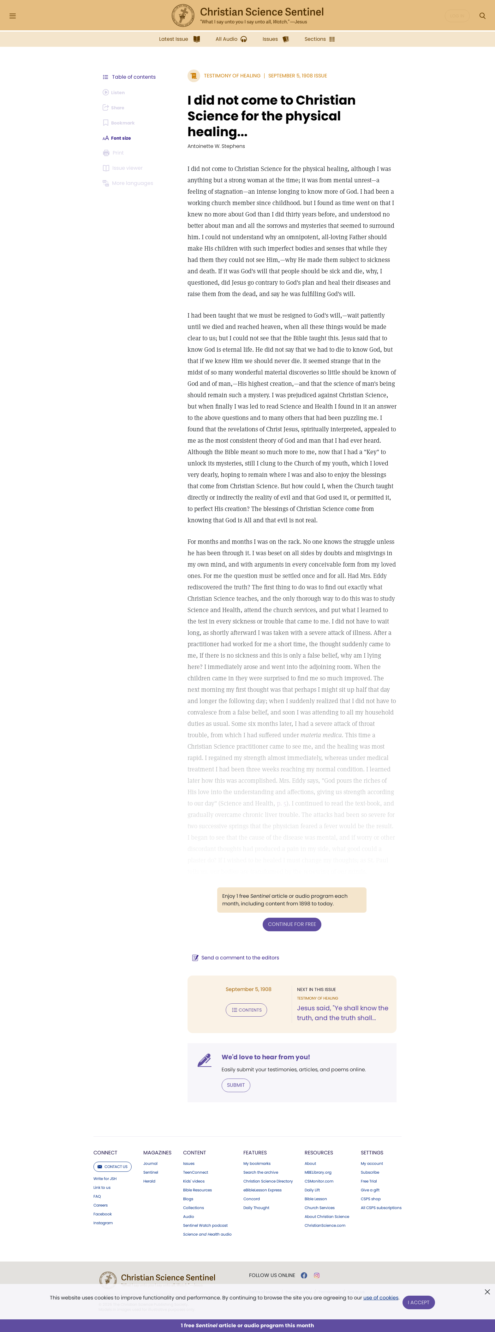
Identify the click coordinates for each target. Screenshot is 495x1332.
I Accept (420, 1302)
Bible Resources (197, 1128)
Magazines (157, 1090)
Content (194, 1090)
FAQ (97, 1134)
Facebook (102, 1152)
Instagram (103, 1161)
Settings (372, 1090)
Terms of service (264, 1229)
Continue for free (284, 862)
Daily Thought (256, 1145)
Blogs (188, 1137)
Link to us (101, 1125)
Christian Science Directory (268, 1119)
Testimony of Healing (217, 75)
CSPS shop (371, 1137)
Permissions (330, 1229)
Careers (100, 1143)
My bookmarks (257, 1101)
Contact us (113, 1104)
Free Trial (369, 1119)
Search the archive (260, 1110)
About (310, 1101)
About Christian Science (327, 1154)
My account (372, 1101)
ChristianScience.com (325, 1163)
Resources (319, 1090)
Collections (193, 1145)
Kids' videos (194, 1119)
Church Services (320, 1145)
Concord (251, 1137)
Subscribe (370, 1110)
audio (207, 1172)
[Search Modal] (482, 16)
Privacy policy (299, 1229)
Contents (231, 947)
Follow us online (272, 1213)
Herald (149, 1119)
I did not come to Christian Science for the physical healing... (283, 108)
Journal (150, 1101)
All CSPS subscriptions (381, 1145)
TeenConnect (195, 1110)
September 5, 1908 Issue (282, 75)
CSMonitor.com (319, 1119)
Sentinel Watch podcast (205, 1163)
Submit (221, 1023)
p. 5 (374, 742)
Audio (188, 1154)
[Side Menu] (12, 16)
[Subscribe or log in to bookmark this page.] (121, 122)
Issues (188, 1101)
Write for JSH (104, 1116)
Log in (457, 16)
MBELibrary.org (318, 1110)
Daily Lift (312, 1128)
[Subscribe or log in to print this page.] (114, 153)
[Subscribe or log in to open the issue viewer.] (123, 168)
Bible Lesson (316, 1137)
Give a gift (370, 1128)
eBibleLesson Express (262, 1128)
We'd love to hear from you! (250, 995)
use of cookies (379, 1300)
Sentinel (150, 1110)
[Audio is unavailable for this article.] (115, 92)
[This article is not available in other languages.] (129, 183)
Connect (105, 1090)
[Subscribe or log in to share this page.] (115, 107)
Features (255, 1090)
